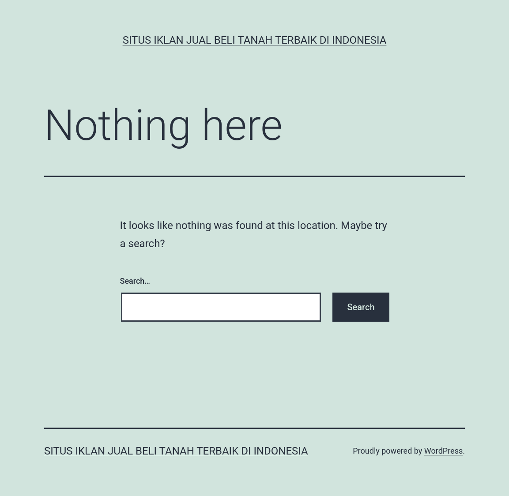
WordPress (443, 450)
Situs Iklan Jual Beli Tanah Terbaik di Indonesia (255, 40)
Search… (135, 281)
